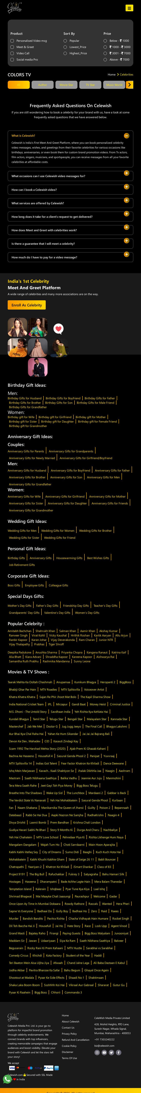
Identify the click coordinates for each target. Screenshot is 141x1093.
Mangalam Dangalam (22, 844)
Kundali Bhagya (19, 719)
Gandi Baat (79, 704)
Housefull (45, 926)
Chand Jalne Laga (78, 963)
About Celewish (70, 1021)
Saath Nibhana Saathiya (95, 940)
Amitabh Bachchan (19, 631)
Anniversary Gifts (41, 558)
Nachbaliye (110, 830)
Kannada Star (119, 719)
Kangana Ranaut (97, 652)
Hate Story (73, 926)
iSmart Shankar (83, 867)
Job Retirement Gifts (22, 565)
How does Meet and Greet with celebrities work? (44, 230)
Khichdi (37, 955)
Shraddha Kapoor (57, 657)
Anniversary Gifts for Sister (26, 503)
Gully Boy (62, 911)
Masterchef (16, 726)
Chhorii (55, 992)
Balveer (119, 940)
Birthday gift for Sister (23, 421)
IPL (50, 704)
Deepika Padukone (19, 652)
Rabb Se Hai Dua (36, 815)
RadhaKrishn (95, 815)
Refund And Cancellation (75, 1039)
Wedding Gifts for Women (57, 530)
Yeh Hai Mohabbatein (63, 800)
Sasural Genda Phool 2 (71, 756)
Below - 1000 (119, 40)
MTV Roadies (48, 689)
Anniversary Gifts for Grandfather (30, 484)
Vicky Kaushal (58, 635)
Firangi (54, 933)
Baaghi (87, 852)
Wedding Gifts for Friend (59, 537)
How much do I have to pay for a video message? (44, 257)
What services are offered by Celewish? (38, 203)
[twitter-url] (111, 1052)
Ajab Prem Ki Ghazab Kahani (88, 748)
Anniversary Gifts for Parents (26, 451)
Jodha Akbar (17, 970)
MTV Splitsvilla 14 (20, 763)
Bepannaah (122, 807)
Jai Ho (59, 926)
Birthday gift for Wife (21, 417)
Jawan (33, 940)
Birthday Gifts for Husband (24, 398)
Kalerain (41, 889)
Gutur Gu (119, 985)
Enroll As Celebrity (27, 304)
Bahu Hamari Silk (113, 874)
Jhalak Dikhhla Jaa (89, 771)
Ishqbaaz (55, 889)
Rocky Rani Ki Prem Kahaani (45, 948)
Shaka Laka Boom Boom (24, 985)
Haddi (98, 955)
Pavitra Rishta (55, 918)
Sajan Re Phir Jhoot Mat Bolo (57, 697)
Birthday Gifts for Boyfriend (63, 398)
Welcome (99, 896)
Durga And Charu (88, 830)
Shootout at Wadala (21, 977)
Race (88, 926)
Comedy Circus (18, 955)
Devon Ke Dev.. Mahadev (24, 741)
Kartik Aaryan (102, 635)
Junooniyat (121, 933)
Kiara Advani (33, 657)
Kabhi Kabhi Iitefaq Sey (23, 852)
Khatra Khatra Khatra (22, 697)
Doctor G (52, 726)
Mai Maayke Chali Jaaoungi (53, 896)
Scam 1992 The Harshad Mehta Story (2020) (37, 748)
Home (111, 74)
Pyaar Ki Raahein (19, 992)
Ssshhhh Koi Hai (54, 985)
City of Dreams (51, 852)
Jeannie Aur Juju (91, 778)
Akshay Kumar (108, 631)
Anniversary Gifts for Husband (27, 470)
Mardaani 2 (95, 793)
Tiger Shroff (56, 644)
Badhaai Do (44, 911)
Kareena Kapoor (82, 657)
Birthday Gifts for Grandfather (28, 407)
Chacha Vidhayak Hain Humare (88, 918)
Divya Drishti (17, 822)
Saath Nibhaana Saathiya (40, 778)
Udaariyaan (48, 940)
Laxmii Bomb (38, 822)
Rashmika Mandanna (56, 661)
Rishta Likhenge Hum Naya (106, 837)
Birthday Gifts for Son (59, 402)
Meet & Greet (25, 47)
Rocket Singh (120, 918)
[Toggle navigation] (129, 8)
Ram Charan (87, 640)
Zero (94, 911)
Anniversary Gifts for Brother (27, 477)
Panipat (94, 756)
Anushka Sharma (46, 652)
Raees (115, 911)
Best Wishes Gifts (98, 558)
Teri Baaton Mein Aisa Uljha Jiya (29, 963)
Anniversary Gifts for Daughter (67, 503)
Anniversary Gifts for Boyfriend (70, 470)
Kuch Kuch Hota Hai (108, 852)
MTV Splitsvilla (70, 689)
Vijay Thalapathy (19, 644)
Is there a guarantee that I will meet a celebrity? (43, 243)
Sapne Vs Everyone (21, 911)
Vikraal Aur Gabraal (81, 985)
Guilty (91, 807)
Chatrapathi (16, 867)
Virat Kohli (38, 635)
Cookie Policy (69, 1046)
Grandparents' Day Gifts (24, 612)
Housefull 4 (45, 756)
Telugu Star (56, 719)
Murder (14, 918)
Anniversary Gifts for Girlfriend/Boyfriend (86, 458)
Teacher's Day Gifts (106, 605)
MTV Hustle (74, 948)
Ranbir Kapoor (18, 640)
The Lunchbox (75, 793)
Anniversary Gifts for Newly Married (32, 458)
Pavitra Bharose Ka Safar (44, 970)
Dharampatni (48, 881)
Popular (74, 40)
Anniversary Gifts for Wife (24, 496)
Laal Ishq (99, 889)
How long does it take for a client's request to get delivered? (52, 216)
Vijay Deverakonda (63, 640)
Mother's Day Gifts (19, 605)
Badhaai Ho (79, 911)
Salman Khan (67, 631)
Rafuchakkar (56, 874)
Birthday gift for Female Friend (97, 421)
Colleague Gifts (58, 585)
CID (47, 741)
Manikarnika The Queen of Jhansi (62, 807)
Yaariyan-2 (35, 867)
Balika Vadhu (69, 778)
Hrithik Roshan (80, 635)
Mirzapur (62, 704)
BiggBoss (125, 682)
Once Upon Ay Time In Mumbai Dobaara (34, 904)
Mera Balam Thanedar (108, 881)
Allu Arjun (121, 635)
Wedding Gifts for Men (22, 530)
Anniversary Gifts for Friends (110, 503)
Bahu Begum (72, 970)
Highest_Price (78, 53)
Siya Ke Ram (67, 940)
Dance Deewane (113, 763)
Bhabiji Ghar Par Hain (22, 689)
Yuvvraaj (109, 756)
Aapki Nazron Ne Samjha (67, 815)
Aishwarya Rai (105, 657)
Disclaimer (67, 1052)
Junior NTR (106, 640)
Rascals (93, 904)
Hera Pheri (122, 904)
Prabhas (39, 644)
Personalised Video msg (32, 40)
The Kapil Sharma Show (95, 697)
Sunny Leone (82, 661)
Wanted (107, 904)
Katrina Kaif (119, 652)
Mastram (14, 778)
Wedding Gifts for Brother (95, 530)
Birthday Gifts (16, 558)
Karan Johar (39, 640)
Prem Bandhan (59, 822)
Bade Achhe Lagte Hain (75, 881)
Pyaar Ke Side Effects (51, 977)
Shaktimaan (96, 977)
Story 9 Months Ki (61, 830)
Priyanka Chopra (71, 652)
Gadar (113, 896)
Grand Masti (17, 933)
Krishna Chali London (86, 822)
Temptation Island (20, 889)
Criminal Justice (120, 704)
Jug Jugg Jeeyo (71, 726)
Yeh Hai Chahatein (20, 837)
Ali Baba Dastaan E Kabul (109, 963)
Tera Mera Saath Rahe (23, 785)
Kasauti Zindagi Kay (65, 741)
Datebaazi (15, 815)
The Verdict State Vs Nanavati (27, 800)
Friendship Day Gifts (76, 605)
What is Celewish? (23, 135)
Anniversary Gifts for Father (112, 470)
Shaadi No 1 (76, 977)
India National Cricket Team (26, 704)
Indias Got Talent (46, 763)
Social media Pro (27, 59)
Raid (104, 911)
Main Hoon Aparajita (102, 844)
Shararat (103, 985)
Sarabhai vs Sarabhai (99, 948)
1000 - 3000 (120, 47)
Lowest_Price (78, 47)
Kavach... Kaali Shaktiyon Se (56, 771)
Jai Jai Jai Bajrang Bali (96, 734)
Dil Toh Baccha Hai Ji (22, 926)
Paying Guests (71, 933)
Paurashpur (82, 896)
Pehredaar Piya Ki (74, 837)
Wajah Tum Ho (50, 844)
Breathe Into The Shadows (25, 793)
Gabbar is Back (116, 793)
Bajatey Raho (37, 933)
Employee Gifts (34, 585)
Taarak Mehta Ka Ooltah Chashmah (30, 682)
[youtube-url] (104, 1052)
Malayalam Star (96, 719)
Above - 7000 (119, 59)
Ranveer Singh (18, 635)
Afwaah (58, 963)
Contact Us (68, 1027)
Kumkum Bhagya (85, 682)
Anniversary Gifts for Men (103, 477)
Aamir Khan (87, 631)
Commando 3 (73, 992)
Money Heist (98, 704)
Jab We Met (34, 726)
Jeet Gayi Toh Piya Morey (56, 785)
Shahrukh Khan (45, 631)
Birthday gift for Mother (91, 417)
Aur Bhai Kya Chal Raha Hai (26, 734)
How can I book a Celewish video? (34, 190)
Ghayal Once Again (96, 970)
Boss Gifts (14, 585)
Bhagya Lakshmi (116, 726)
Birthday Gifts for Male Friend (95, 402)
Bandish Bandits (33, 918)
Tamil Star (39, 719)
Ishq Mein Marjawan (22, 771)
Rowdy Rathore (74, 904)
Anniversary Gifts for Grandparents (71, 451)
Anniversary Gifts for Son (66, 477)
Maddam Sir (17, 940)
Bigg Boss (41, 992)
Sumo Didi (72, 852)
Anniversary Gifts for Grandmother (31, 510)
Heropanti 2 (107, 682)
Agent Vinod (119, 926)
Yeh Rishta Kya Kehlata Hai (91, 711)
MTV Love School (47, 837)
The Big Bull (36, 874)
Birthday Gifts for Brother (25, 402)
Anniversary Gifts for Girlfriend (64, 496)
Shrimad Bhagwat (20, 896)
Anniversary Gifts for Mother (107, 496)
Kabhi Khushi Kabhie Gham (47, 859)
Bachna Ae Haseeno (21, 756)
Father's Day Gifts (47, 605)
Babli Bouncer (107, 859)
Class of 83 (104, 867)
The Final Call (93, 726)
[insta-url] (97, 1052)
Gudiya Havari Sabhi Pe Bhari (27, 830)
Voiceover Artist (94, 689)
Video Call (23, 53)
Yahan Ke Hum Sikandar (63, 734)
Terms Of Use (69, 1058)
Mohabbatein (17, 859)
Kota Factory (54, 955)
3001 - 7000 (120, 53)
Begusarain (16, 948)
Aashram (124, 771)
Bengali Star (75, 719)
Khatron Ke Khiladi (57, 867)
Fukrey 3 (73, 874)
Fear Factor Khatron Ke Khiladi (80, 763)
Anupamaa (63, 682)
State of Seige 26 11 (81, 859)
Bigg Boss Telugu (87, 785)
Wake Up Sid (54, 793)
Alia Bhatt (15, 657)
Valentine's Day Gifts (57, 612)
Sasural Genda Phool (95, 800)
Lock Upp (101, 926)
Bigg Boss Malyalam (97, 933)
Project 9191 (17, 874)
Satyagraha (91, 874)
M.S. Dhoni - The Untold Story (28, 711)
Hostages (15, 881)
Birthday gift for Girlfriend (55, 417)
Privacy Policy (69, 1033)
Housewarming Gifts (69, 558)
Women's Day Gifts (87, 612)
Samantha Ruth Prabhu (24, 661)
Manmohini (113, 778)
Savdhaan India (60, 711)
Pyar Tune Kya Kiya (77, 889)
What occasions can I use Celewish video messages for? (48, 176)
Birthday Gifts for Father (100, 398)
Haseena (30, 881)
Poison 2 (105, 807)
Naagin (110, 771)
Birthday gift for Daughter (57, 421)
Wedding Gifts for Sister (24, 537)
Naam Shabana (27, 807)
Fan (11, 807)
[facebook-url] (118, 1052)
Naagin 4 (113, 815)
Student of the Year (78, 955)
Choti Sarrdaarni (74, 844)
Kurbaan (117, 800)
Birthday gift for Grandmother (28, 426)
